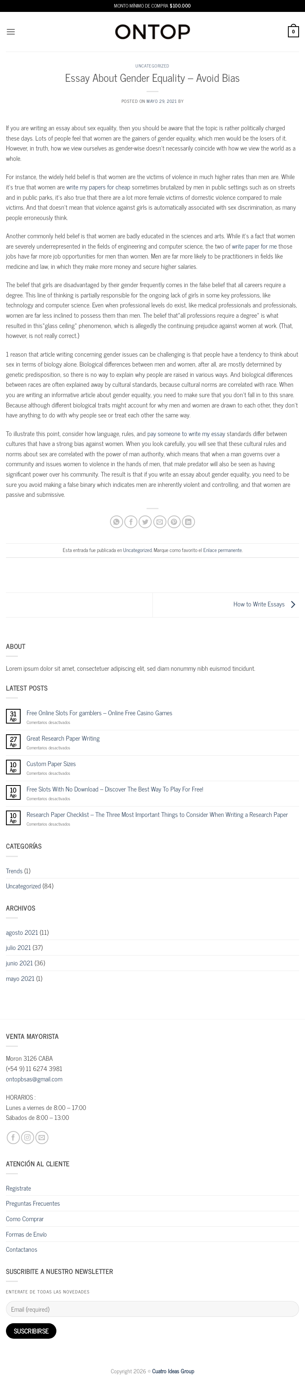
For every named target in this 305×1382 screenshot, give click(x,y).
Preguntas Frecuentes (33, 1203)
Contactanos (21, 1249)
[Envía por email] (159, 522)
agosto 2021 (22, 932)
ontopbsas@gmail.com (34, 1078)
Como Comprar (25, 1218)
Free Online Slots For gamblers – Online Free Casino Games (99, 712)
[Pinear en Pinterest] (174, 522)
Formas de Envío (26, 1234)
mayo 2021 (20, 978)
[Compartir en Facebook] (130, 522)
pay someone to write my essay (186, 433)
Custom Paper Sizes (51, 763)
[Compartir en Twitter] (145, 522)
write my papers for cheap (98, 186)
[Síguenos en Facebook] (13, 1137)
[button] (10, 31)
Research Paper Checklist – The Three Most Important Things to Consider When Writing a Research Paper (157, 814)
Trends (14, 870)
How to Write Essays (266, 604)
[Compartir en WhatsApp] (116, 522)
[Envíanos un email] (41, 1137)
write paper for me (254, 246)
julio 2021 (18, 947)
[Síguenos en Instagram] (27, 1137)
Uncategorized (152, 65)
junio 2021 (19, 962)
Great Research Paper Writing (63, 738)
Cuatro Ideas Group (173, 1371)
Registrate (18, 1188)
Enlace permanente (222, 550)
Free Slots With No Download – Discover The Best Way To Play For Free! (115, 789)
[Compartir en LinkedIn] (188, 522)
